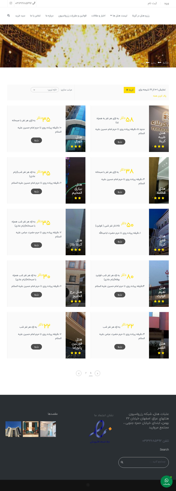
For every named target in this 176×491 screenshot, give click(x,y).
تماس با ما (35, 15)
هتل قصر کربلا (162, 240)
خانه (166, 63)
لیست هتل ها (118, 15)
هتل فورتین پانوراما (77, 343)
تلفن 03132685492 (155, 441)
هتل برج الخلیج (76, 294)
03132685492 (25, 3)
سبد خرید (20, 15)
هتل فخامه (161, 191)
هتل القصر (161, 346)
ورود (166, 3)
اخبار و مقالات (98, 15)
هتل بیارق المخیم (77, 189)
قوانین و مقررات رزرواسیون (72, 15)
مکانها (153, 63)
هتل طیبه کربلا (161, 137)
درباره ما (49, 15)
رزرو (120, 141)
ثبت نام (152, 3)
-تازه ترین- (52, 89)
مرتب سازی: (66, 89)
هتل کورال (78, 139)
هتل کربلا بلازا (76, 242)
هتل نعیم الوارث (161, 292)
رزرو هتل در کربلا (140, 15)
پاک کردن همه (159, 96)
